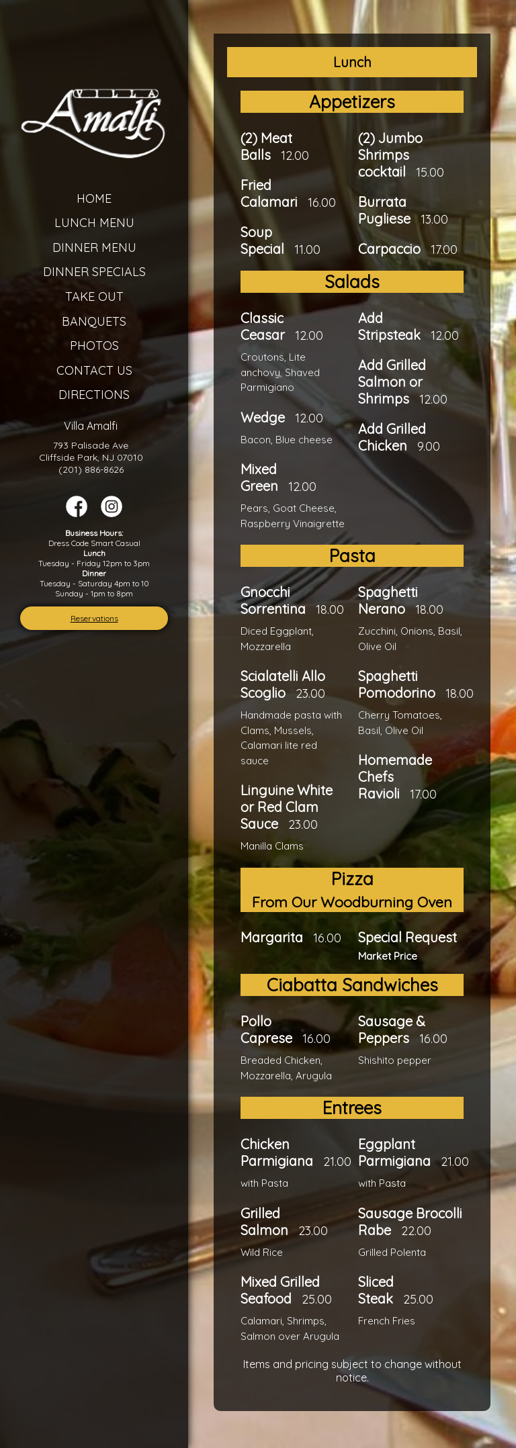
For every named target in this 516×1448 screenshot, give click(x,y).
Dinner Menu (94, 247)
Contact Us (94, 370)
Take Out (94, 296)
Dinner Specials (94, 271)
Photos (94, 345)
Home (94, 198)
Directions (94, 394)
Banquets (94, 321)
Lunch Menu (94, 222)
